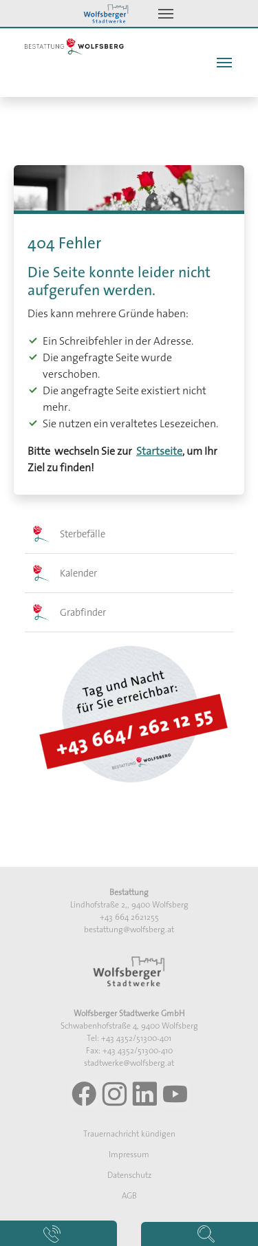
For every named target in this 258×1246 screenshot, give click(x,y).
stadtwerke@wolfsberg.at (129, 1062)
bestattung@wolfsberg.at (129, 929)
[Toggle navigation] (166, 13)
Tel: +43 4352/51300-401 (129, 1037)
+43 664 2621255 (129, 916)
